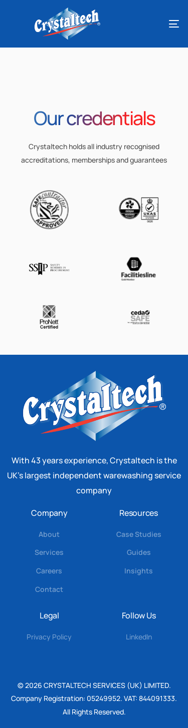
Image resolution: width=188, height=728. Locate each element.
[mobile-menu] (162, 24)
